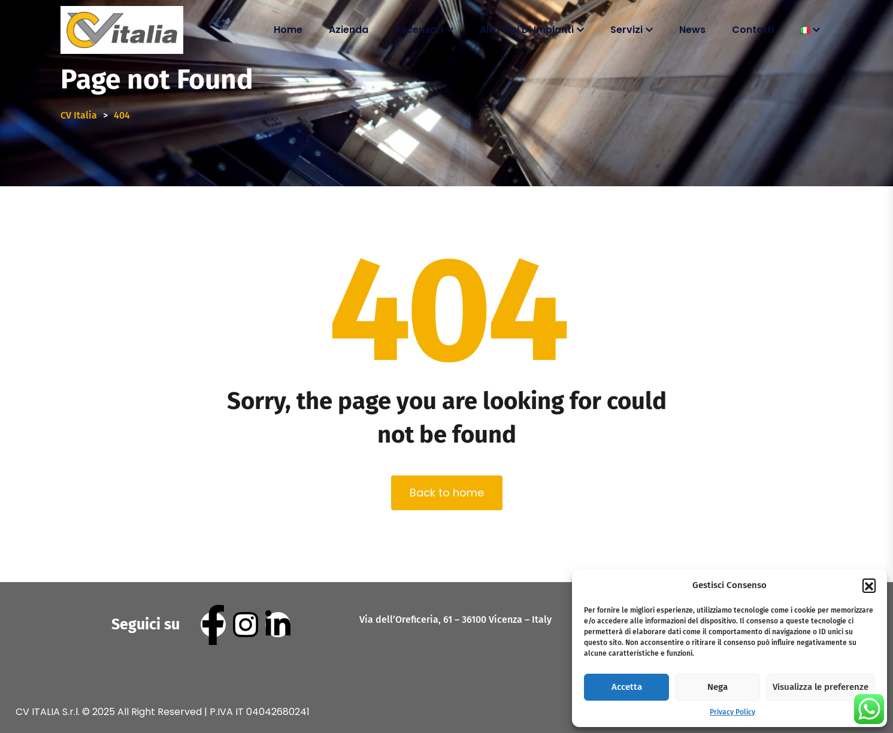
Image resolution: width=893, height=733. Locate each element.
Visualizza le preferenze (820, 686)
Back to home (447, 492)
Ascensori (419, 30)
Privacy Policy (732, 712)
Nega (717, 686)
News (692, 30)
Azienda (348, 30)
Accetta (627, 686)
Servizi (626, 30)
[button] (869, 585)
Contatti (753, 30)
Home (288, 30)
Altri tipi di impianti (527, 30)
